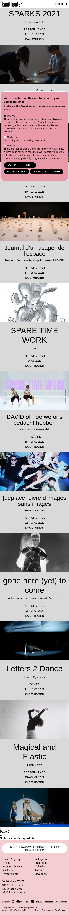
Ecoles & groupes (13, 859)
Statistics (11, 145)
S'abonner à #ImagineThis (17, 838)
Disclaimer (8, 870)
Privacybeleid (10, 873)
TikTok (39, 870)
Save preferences (20, 165)
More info (8, 109)
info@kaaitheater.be (14, 892)
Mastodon (41, 873)
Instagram (41, 859)
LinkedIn (40, 866)
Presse (6, 862)
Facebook (41, 862)
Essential (11, 115)
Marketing (12, 137)
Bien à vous (60, 910)
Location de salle (12, 866)
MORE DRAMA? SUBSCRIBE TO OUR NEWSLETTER (34, 848)
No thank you (16, 171)
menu (61, 3)
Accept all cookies (47, 171)
